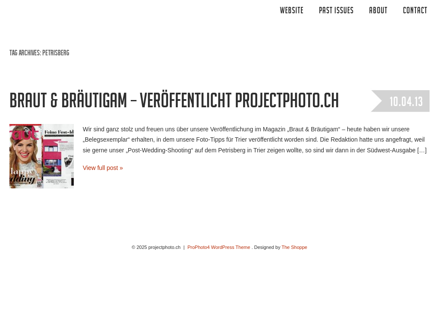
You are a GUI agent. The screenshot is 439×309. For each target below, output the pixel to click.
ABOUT (378, 11)
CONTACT (415, 11)
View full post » (103, 167)
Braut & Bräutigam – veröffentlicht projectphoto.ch (174, 103)
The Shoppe (294, 247)
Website (292, 11)
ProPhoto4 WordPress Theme (218, 247)
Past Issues (336, 11)
